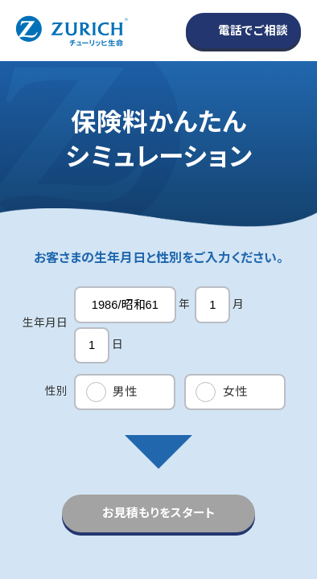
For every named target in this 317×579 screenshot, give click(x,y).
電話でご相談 (253, 30)
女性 (235, 391)
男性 (125, 391)
